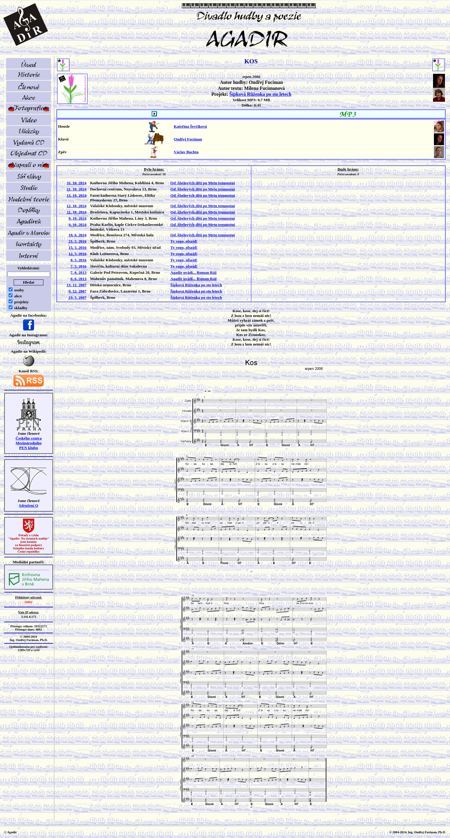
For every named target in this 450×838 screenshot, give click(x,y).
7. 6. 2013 (78, 272)
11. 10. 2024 (76, 212)
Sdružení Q (28, 505)
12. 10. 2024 (77, 206)
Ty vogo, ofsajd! (184, 241)
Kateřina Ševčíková (190, 126)
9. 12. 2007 (77, 291)
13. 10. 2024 (77, 195)
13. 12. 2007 (77, 285)
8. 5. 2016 (78, 260)
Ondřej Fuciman (188, 139)
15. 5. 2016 (77, 247)
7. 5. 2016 (78, 266)
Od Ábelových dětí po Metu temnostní (203, 183)
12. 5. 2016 (77, 253)
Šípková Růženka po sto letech (260, 94)
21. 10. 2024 (77, 189)
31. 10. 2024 (77, 183)
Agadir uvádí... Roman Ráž (194, 272)
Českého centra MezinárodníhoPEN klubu (28, 443)
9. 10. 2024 (77, 218)
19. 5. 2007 (77, 297)
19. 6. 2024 (77, 235)
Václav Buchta (186, 152)
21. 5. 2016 (77, 241)
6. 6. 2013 (78, 278)
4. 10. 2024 (77, 224)
